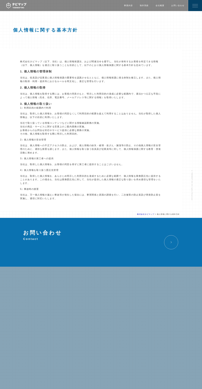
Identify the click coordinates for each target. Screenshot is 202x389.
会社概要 (160, 5)
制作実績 (144, 5)
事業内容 (128, 5)
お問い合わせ (177, 5)
